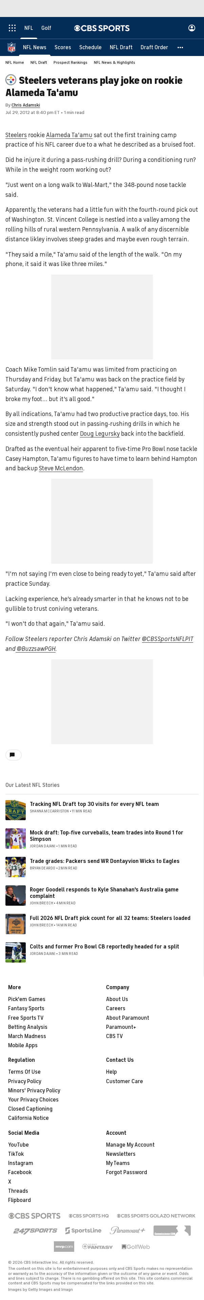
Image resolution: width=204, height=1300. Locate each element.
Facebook (20, 1172)
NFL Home (14, 62)
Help (111, 1072)
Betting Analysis (27, 1027)
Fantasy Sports (26, 1008)
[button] (180, 47)
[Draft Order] (154, 47)
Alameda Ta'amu (69, 135)
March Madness (27, 1036)
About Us (117, 999)
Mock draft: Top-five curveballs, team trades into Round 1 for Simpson (106, 836)
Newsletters (121, 1154)
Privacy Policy (24, 1081)
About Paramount (127, 1018)
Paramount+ (121, 1027)
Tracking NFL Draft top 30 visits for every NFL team (94, 804)
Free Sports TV (26, 1018)
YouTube (18, 1145)
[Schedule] (90, 47)
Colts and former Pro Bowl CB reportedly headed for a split (104, 946)
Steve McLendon (61, 468)
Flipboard (19, 1200)
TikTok (16, 1154)
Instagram (20, 1163)
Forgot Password (126, 1172)
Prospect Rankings (70, 62)
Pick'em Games (26, 999)
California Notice (28, 1118)
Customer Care (124, 1081)
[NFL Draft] (121, 47)
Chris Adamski (26, 105)
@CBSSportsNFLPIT (167, 639)
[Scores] (62, 47)
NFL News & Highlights (114, 62)
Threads (18, 1191)
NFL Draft (38, 62)
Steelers (16, 135)
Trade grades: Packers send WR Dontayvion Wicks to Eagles (105, 861)
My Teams (118, 1163)
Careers (115, 1008)
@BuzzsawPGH (36, 649)
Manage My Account (130, 1145)
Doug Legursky (100, 433)
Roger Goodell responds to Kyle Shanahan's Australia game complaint (104, 893)
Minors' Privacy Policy (34, 1090)
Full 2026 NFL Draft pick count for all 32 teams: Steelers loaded (110, 918)
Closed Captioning (30, 1109)
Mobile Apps (23, 1045)
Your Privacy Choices (33, 1099)
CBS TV (114, 1036)
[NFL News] (34, 47)
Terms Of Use (24, 1072)
